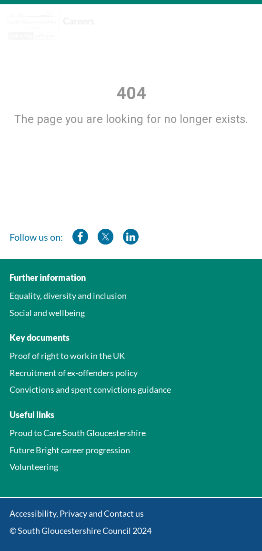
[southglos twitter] (105, 237)
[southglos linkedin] (131, 237)
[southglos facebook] (80, 237)
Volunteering (34, 466)
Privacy (73, 513)
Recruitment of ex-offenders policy (74, 372)
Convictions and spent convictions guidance (90, 389)
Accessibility (33, 513)
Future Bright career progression (70, 450)
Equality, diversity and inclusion (68, 295)
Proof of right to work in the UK (67, 355)
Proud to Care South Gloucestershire (78, 433)
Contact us (124, 513)
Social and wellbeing (47, 312)
